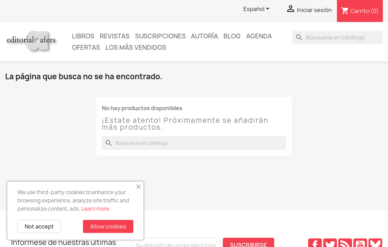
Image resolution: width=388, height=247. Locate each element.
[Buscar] (337, 37)
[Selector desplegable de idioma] (257, 9)
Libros (83, 36)
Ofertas (86, 47)
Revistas (115, 36)
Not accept (39, 226)
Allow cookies (108, 226)
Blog (232, 36)
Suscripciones (160, 36)
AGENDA (259, 36)
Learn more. (95, 208)
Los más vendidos (136, 47)
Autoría (204, 36)
